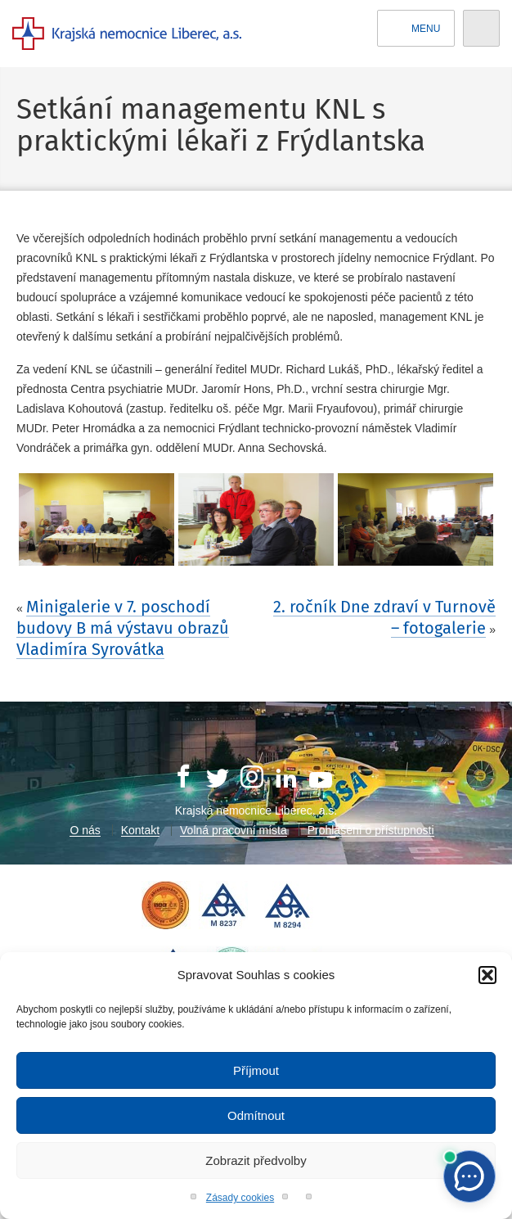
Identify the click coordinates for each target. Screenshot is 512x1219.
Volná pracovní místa (233, 830)
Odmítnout (256, 1115)
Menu (416, 28)
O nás (85, 830)
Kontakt (140, 830)
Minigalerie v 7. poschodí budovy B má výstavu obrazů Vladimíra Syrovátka (122, 628)
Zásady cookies (240, 1197)
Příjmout (256, 1070)
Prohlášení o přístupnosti (371, 830)
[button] (487, 975)
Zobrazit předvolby (255, 1160)
